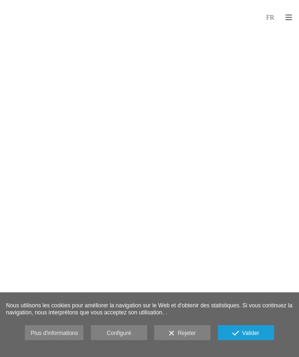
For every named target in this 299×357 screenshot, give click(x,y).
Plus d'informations (54, 333)
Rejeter (182, 333)
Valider (245, 333)
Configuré (119, 333)
